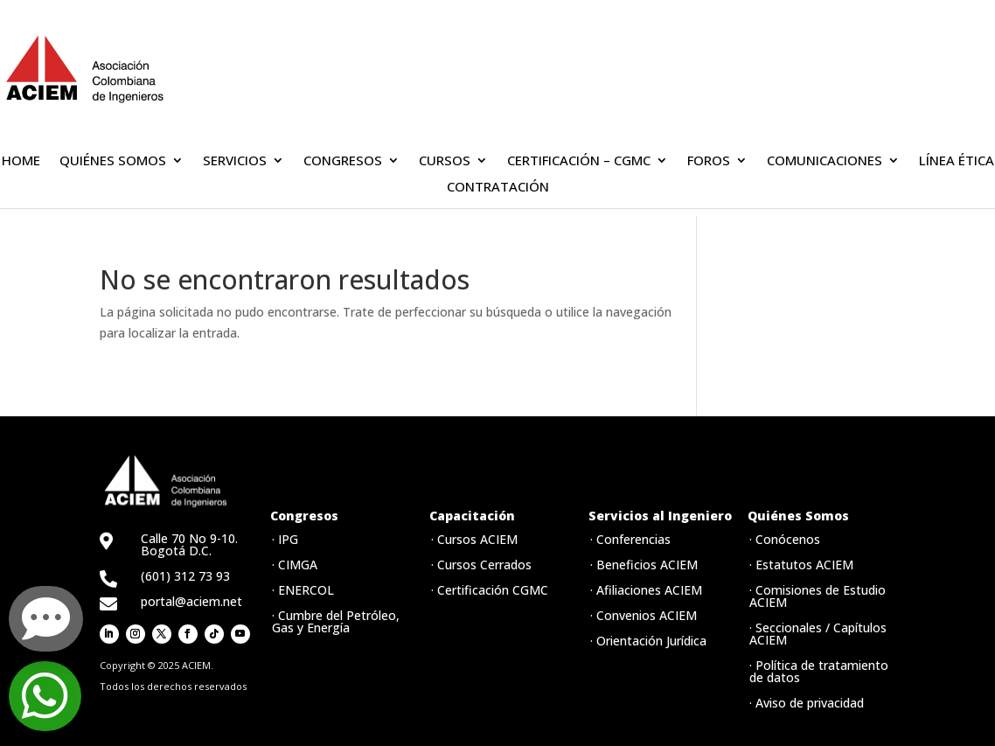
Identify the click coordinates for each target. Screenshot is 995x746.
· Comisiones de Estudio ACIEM (817, 596)
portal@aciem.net (191, 601)
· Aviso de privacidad (806, 702)
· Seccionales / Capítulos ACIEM (818, 633)
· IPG (285, 539)
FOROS (708, 161)
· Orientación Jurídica (648, 640)
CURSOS (444, 161)
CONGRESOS (342, 161)
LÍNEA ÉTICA (956, 161)
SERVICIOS (235, 161)
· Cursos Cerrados (481, 564)
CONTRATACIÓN (498, 187)
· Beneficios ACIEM (644, 564)
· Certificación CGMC (489, 590)
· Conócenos (784, 539)
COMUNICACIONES (824, 161)
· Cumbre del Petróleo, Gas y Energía (336, 621)
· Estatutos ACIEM (801, 564)
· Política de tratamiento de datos (818, 671)
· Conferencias (630, 539)
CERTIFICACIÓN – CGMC (579, 161)
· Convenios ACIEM (643, 615)
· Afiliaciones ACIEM (646, 590)
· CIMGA (294, 564)
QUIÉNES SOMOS (112, 161)
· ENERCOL (303, 590)
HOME (21, 161)
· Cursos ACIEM (474, 539)
